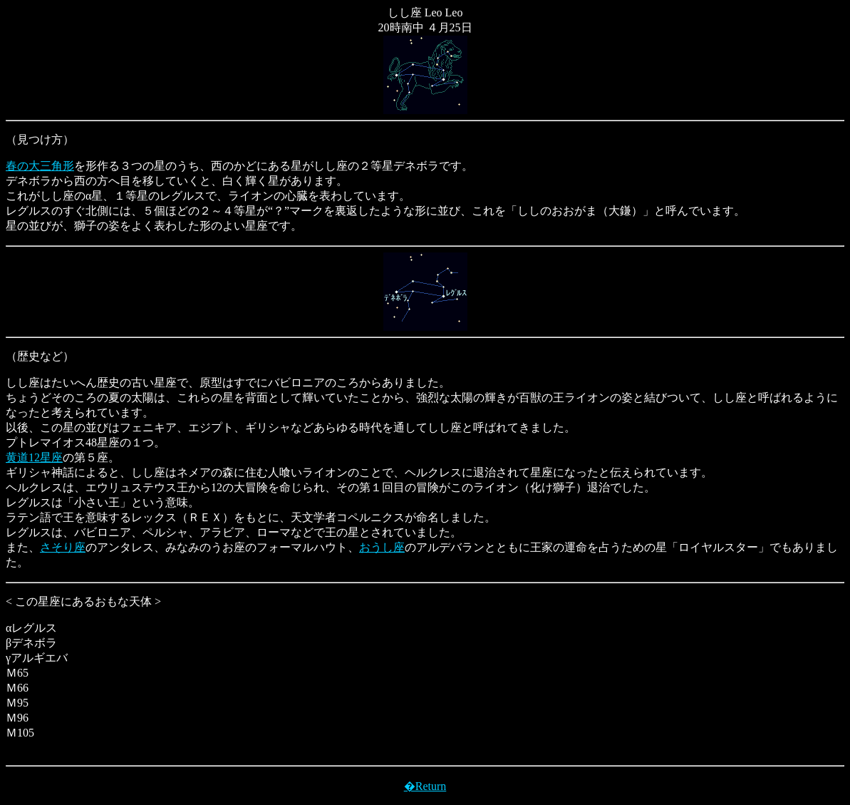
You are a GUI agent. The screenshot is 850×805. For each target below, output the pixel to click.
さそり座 (62, 547)
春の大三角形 (40, 166)
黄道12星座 (34, 457)
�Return (425, 786)
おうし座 (382, 547)
